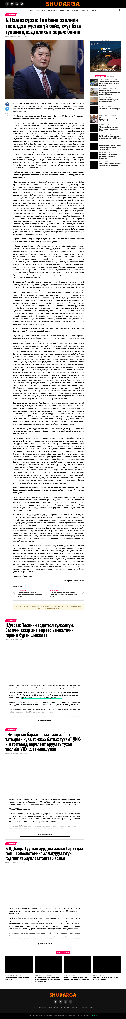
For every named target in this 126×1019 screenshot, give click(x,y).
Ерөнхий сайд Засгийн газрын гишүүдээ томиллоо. (41, 698)
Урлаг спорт (85, 10)
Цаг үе (94, 10)
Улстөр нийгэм (52, 10)
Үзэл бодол (75, 10)
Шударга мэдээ (65, 10)
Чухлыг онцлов (41, 10)
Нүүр (31, 10)
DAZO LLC (94, 1016)
